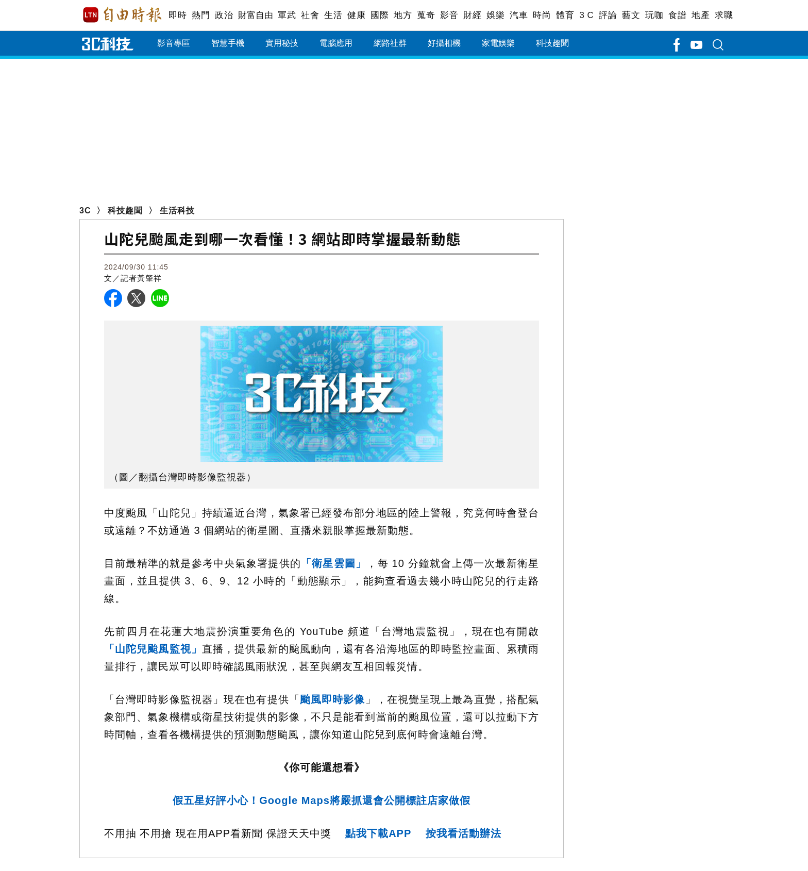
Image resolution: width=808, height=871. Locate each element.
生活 (333, 15)
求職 (724, 15)
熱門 (201, 15)
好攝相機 (444, 43)
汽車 (519, 15)
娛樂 (495, 15)
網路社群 (390, 43)
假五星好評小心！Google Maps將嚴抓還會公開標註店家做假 (321, 800)
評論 (608, 15)
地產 (701, 15)
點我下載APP (378, 833)
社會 (310, 15)
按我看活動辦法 (463, 833)
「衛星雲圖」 (333, 563)
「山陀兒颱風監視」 (153, 649)
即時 (178, 15)
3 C (586, 15)
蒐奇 (426, 15)
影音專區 (173, 43)
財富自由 (255, 15)
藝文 (631, 15)
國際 (380, 15)
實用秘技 (281, 43)
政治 (224, 15)
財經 (472, 15)
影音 (449, 15)
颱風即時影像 (332, 699)
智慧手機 (227, 43)
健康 (356, 15)
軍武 (287, 15)
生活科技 (177, 210)
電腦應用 (335, 43)
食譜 (677, 15)
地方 (403, 15)
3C (85, 210)
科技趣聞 (552, 43)
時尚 (542, 15)
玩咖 (654, 15)
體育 (565, 15)
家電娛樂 (498, 43)
